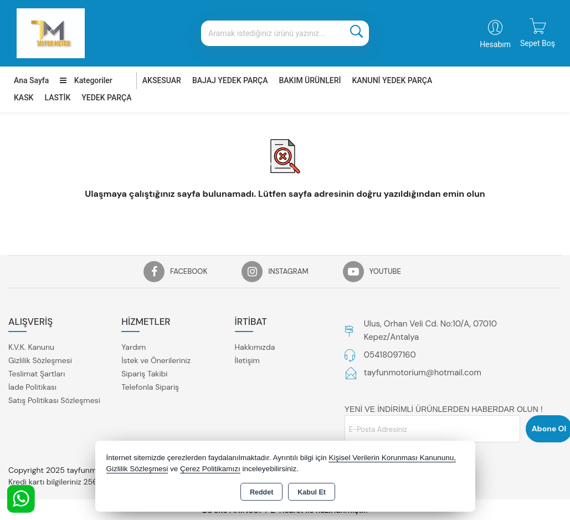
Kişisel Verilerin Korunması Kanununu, (392, 457)
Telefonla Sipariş (150, 387)
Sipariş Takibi (144, 374)
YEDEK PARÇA (106, 97)
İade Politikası (32, 387)
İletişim (247, 360)
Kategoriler (86, 80)
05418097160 (390, 354)
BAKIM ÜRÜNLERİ (310, 80)
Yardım (133, 347)
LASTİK (57, 97)
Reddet (261, 492)
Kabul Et (311, 492)
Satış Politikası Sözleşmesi (54, 400)
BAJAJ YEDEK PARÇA (230, 80)
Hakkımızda (255, 347)
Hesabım (495, 44)
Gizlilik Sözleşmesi (40, 360)
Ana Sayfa (31, 80)
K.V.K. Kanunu (31, 347)
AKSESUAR (161, 80)
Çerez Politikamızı (210, 469)
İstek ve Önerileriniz (156, 360)
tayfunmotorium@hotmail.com (422, 372)
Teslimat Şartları (36, 374)
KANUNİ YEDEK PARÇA (392, 80)
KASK (23, 97)
